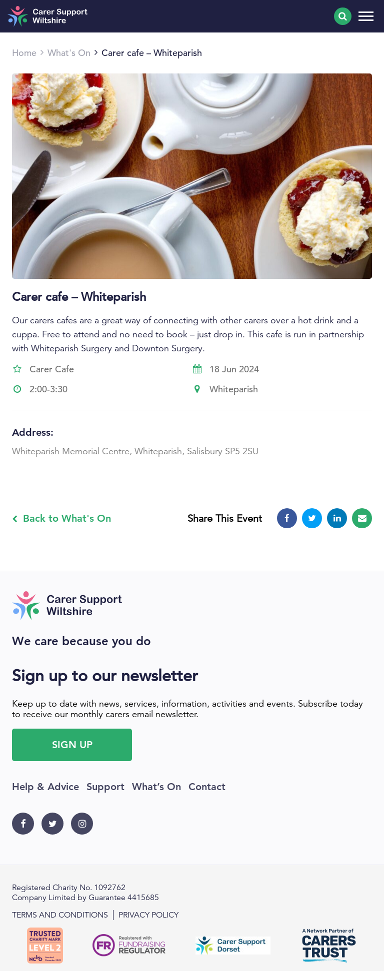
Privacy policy (148, 915)
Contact (207, 787)
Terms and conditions (60, 915)
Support (105, 787)
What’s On (156, 787)
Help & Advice (45, 787)
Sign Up (72, 745)
